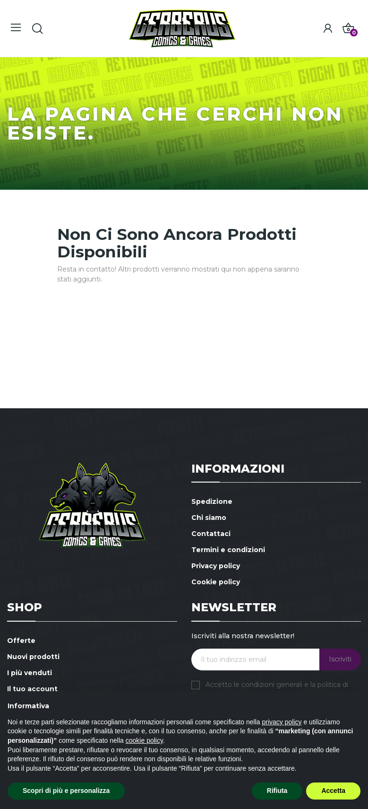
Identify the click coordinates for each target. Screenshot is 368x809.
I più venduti (29, 672)
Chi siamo (208, 517)
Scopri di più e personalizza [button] (66, 790)
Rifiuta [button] (277, 790)
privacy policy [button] (282, 722)
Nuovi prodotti (33, 656)
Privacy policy (215, 566)
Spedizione (211, 501)
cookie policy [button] (144, 740)
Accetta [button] (333, 790)
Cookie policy (215, 582)
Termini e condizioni (228, 549)
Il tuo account (32, 689)
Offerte (21, 640)
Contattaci (211, 533)
